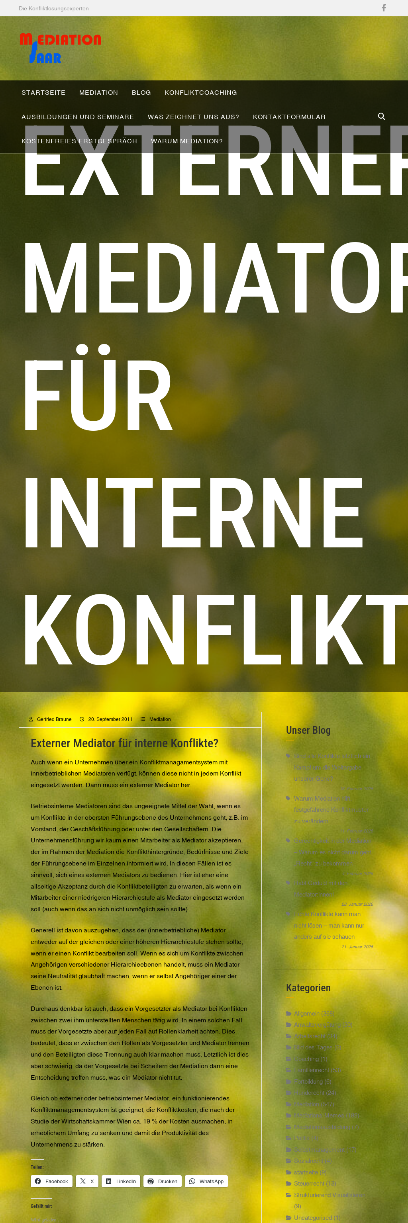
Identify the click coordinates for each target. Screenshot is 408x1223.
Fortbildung (308, 1120)
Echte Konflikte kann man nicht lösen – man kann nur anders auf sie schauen (329, 964)
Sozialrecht (308, 1199)
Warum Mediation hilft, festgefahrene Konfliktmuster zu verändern (331, 848)
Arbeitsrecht (310, 1074)
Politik (302, 1177)
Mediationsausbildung (322, 1165)
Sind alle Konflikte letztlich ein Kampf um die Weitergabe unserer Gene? (332, 806)
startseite (306, 1210)
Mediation (160, 758)
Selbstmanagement (319, 1188)
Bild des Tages (313, 1086)
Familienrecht (311, 1109)
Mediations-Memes (319, 1154)
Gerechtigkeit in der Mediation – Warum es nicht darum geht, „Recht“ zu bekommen (333, 890)
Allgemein (307, 1052)
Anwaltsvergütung (317, 1063)
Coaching (306, 1097)
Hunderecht (309, 1131)
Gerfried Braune (54, 758)
